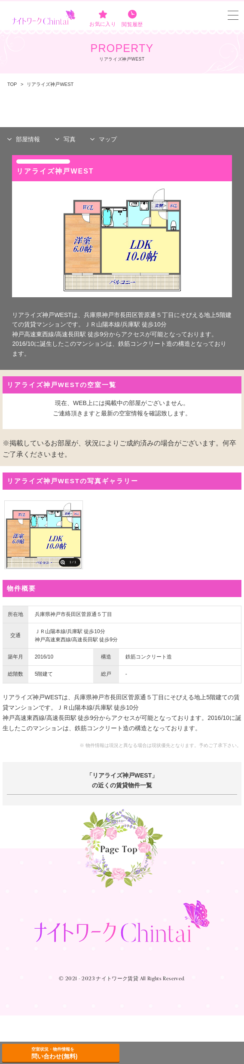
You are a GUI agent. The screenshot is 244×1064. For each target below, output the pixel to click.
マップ (108, 139)
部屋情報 (28, 139)
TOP (12, 84)
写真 (70, 139)
